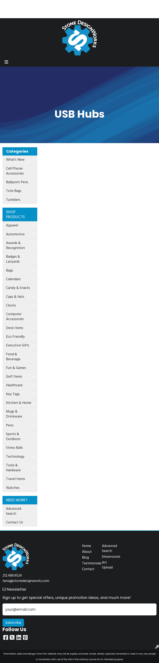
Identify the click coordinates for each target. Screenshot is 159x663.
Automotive (15, 234)
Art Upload (107, 565)
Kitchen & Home (18, 403)
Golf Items (14, 376)
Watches (12, 488)
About (87, 552)
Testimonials (89, 563)
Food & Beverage (13, 357)
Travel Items (15, 479)
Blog (85, 557)
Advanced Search (13, 511)
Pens (9, 425)
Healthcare (14, 385)
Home (8, 4)
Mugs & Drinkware (14, 414)
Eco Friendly (15, 337)
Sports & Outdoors (13, 436)
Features (56, 4)
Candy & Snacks (18, 288)
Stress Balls (14, 448)
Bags (9, 270)
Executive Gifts (17, 345)
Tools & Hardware (13, 468)
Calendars (13, 279)
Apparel (12, 225)
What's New (15, 160)
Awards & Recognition (15, 245)
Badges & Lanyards (13, 259)
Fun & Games (16, 368)
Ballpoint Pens (17, 182)
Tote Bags (13, 191)
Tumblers (13, 200)
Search (99, 4)
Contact (88, 569)
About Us (21, 4)
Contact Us (39, 4)
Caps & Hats (15, 297)
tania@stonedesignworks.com (25, 581)
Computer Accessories (15, 316)
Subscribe (13, 622)
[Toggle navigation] (6, 62)
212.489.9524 (12, 575)
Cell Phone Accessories (15, 171)
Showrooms (109, 557)
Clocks (11, 305)
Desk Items (14, 328)
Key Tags (13, 394)
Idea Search (12, 13)
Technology (15, 457)
